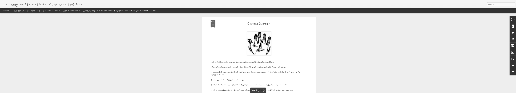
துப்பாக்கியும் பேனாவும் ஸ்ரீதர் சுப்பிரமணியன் (61, 11)
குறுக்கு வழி (19, 11)
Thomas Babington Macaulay (136, 11)
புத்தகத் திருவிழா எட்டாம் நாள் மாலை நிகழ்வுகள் (102, 11)
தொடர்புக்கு (30, 11)
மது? (39, 11)
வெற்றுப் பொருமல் (259, 23)
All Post (153, 11)
